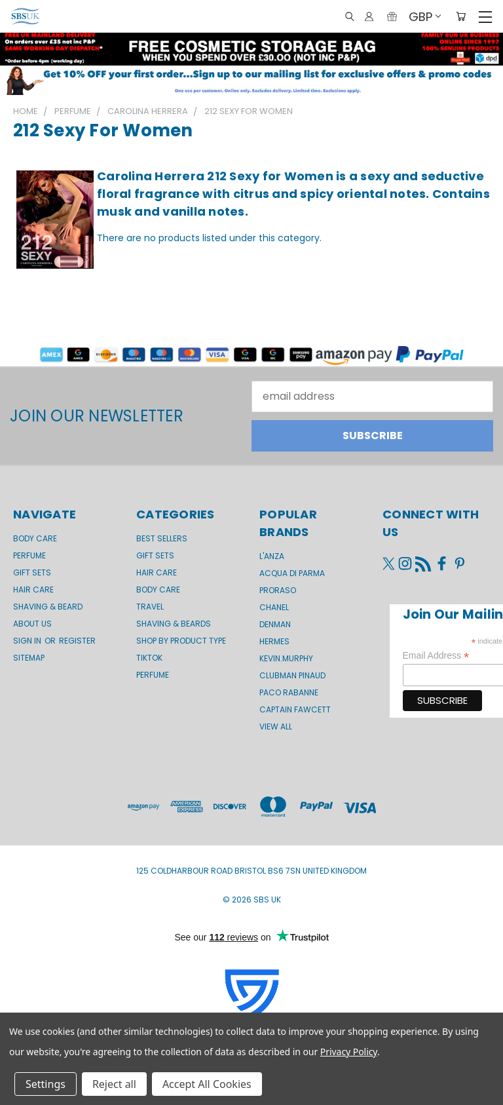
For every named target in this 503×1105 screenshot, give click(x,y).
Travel (150, 606)
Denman (275, 624)
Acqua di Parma (292, 573)
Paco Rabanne (288, 692)
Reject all (114, 1084)
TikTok (149, 657)
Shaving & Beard (48, 606)
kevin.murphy (286, 658)
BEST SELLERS (161, 538)
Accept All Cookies (207, 1084)
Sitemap (29, 657)
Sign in (28, 640)
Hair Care (33, 589)
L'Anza (271, 556)
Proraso (277, 590)
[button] (251, 80)
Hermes (274, 641)
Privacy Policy (348, 1051)
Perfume (29, 555)
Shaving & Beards (173, 623)
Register (77, 640)
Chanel (274, 607)
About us (32, 623)
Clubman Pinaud (292, 675)
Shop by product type (181, 640)
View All (275, 726)
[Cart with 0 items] (461, 16)
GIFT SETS (32, 572)
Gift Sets (155, 555)
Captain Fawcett (295, 709)
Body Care (35, 538)
